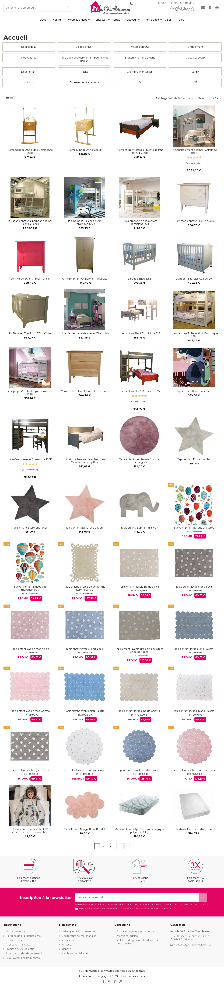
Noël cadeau (28, 46)
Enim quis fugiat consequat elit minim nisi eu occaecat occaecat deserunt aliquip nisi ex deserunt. (126, 909)
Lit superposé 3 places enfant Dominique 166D (85, 222)
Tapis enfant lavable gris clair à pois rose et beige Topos (139, 650)
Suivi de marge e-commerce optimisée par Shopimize (112, 970)
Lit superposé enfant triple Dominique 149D (30, 393)
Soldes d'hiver (84, 46)
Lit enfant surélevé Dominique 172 (139, 391)
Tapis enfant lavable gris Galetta (194, 648)
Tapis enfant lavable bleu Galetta (84, 710)
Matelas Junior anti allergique (194, 829)
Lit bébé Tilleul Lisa (139, 278)
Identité (66, 949)
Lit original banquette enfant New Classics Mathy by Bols (84, 461)
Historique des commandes (78, 931)
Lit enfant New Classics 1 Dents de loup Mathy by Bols (139, 151)
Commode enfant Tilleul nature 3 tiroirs (84, 391)
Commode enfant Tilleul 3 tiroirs (194, 221)
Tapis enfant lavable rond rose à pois (194, 770)
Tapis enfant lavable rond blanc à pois (84, 770)
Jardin (195, 71)
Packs (84, 71)
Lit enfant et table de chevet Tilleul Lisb (85, 333)
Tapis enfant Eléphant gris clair (139, 527)
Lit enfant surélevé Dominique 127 (139, 333)
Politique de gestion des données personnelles (137, 942)
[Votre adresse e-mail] (137, 897)
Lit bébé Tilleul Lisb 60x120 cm (194, 278)
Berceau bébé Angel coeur (84, 149)
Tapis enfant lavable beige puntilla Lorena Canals (84, 588)
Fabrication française (18, 944)
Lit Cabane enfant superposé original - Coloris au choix (30, 222)
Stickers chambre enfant (140, 57)
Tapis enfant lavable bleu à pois (84, 648)
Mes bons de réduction (75, 953)
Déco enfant (28, 71)
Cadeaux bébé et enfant (84, 82)
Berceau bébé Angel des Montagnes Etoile (29, 151)
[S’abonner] (202, 897)
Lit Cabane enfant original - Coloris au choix (194, 151)
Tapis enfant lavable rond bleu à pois (139, 770)
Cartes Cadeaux (195, 57)
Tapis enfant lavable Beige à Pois (139, 586)
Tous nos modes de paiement (24, 953)
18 (119, 846)
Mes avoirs (67, 940)
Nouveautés (28, 57)
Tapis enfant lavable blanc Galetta (194, 710)
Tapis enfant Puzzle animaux (194, 391)
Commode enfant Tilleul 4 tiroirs (30, 278)
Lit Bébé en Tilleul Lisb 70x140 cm (30, 333)
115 (195, 82)
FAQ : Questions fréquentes (23, 957)
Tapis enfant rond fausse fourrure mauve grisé (139, 461)
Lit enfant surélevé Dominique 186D (30, 459)
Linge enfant (195, 46)
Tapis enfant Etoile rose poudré (85, 527)
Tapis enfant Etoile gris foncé (30, 527)
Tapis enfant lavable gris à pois (194, 586)
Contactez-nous (15, 931)
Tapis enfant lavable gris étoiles (30, 770)
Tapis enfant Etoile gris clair (194, 459)
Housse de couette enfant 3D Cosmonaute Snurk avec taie (30, 831)
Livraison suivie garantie (20, 949)
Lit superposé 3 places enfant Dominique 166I (139, 222)
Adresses (66, 944)
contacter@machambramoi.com (194, 944)
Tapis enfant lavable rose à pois (30, 648)
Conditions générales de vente (135, 931)
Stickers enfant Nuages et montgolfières (30, 588)
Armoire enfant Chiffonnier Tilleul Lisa (84, 278)
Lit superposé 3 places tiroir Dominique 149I (194, 335)
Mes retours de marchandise (78, 935)
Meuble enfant (140, 46)
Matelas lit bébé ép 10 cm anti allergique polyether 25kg (139, 831)
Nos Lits (29, 82)
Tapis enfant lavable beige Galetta (139, 710)
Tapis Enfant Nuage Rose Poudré (84, 829)
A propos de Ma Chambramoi (23, 935)
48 (215, 98)
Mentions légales (127, 935)
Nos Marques (14, 940)
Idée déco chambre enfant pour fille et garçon (84, 59)
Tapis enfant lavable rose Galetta (30, 710)
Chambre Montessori (140, 71)
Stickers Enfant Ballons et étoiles (194, 527)
